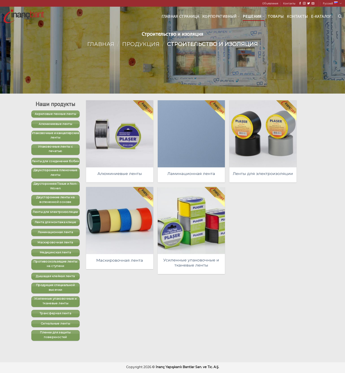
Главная (100, 44)
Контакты (289, 3)
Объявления (270, 3)
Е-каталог (321, 16)
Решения (253, 16)
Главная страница (180, 16)
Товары (276, 16)
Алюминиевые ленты (119, 173)
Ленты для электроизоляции (263, 173)
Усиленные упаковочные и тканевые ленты (191, 262)
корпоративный (221, 16)
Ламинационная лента (191, 173)
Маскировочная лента (119, 260)
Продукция (140, 44)
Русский (332, 3)
